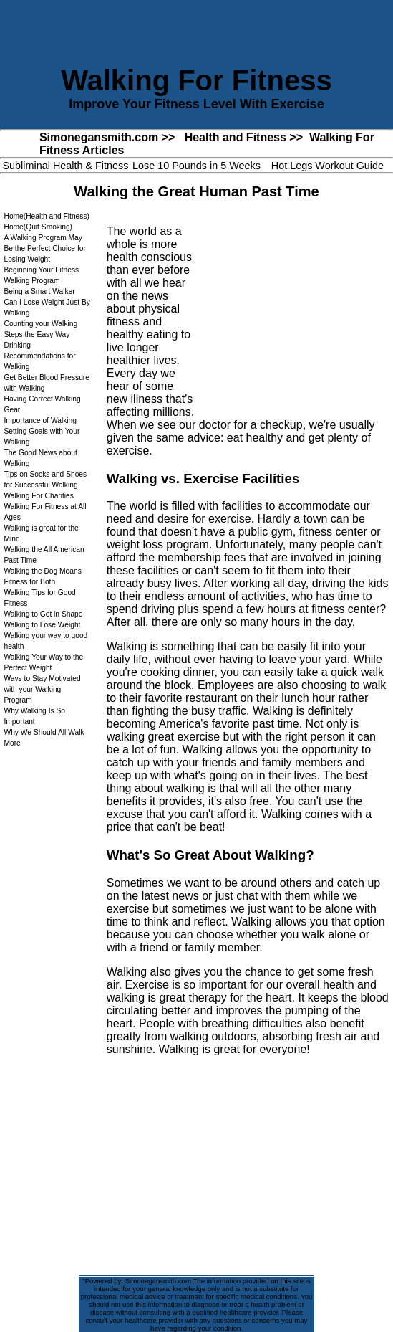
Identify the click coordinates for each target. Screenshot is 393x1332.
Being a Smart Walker (39, 291)
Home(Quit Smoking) (38, 227)
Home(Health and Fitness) (46, 216)
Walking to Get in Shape (43, 614)
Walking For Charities (38, 496)
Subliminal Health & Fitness (66, 165)
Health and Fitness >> (244, 137)
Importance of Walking (40, 420)
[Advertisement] (289, 306)
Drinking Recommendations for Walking (39, 356)
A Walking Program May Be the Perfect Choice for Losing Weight (44, 248)
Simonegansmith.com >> (107, 137)
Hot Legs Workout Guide (327, 165)
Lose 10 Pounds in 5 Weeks (196, 165)
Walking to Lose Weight (42, 625)
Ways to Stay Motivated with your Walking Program (42, 689)
